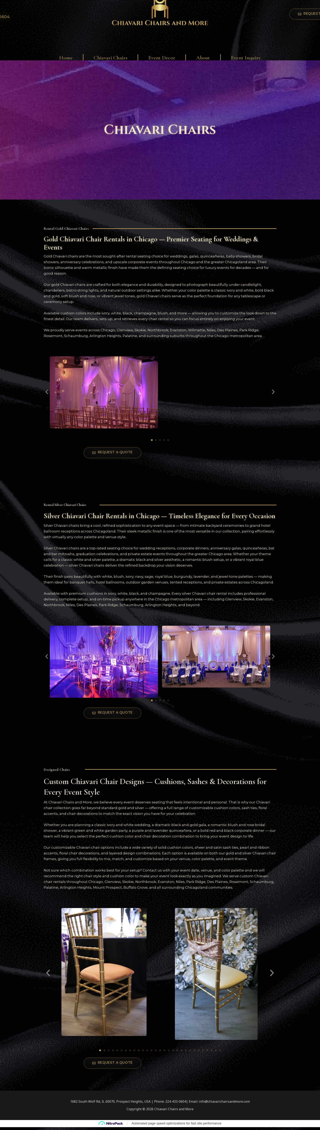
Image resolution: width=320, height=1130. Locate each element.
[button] (47, 392)
